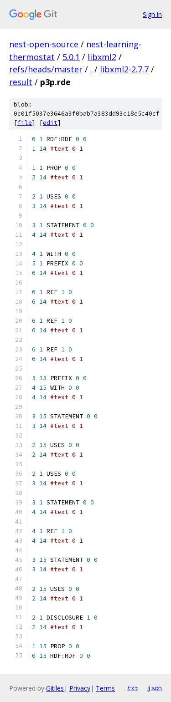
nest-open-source (43, 44)
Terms (105, 688)
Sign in (152, 14)
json (154, 688)
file (24, 123)
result (20, 81)
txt (132, 688)
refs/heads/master (46, 69)
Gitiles (55, 688)
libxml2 (102, 56)
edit (50, 123)
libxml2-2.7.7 (124, 69)
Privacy (79, 688)
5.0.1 (71, 56)
